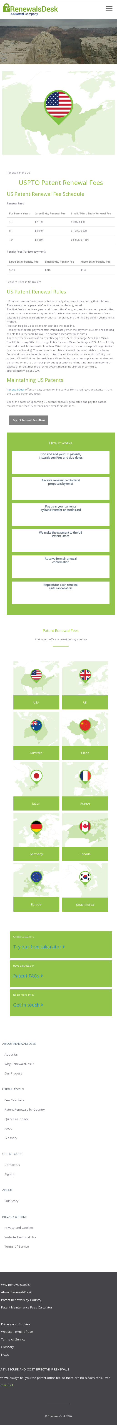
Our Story (11, 1201)
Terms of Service (17, 1246)
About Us (11, 1054)
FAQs (8, 1129)
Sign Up (10, 1174)
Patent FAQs (28, 976)
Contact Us (12, 1165)
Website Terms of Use (20, 1237)
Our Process (13, 1073)
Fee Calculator (15, 1100)
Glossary (11, 1138)
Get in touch (28, 1005)
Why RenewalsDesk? (19, 1064)
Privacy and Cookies (19, 1228)
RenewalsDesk (15, 389)
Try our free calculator (39, 947)
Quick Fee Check (16, 1119)
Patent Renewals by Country (25, 1109)
